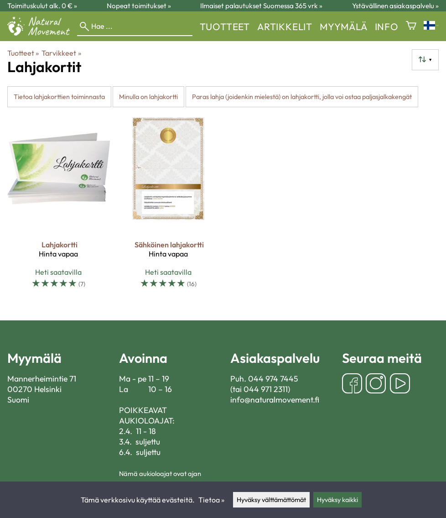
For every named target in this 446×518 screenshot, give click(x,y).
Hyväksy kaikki (337, 500)
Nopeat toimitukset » (139, 5)
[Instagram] (376, 384)
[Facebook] (352, 384)
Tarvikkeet (61, 53)
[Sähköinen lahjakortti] (168, 207)
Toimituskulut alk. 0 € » (42, 5)
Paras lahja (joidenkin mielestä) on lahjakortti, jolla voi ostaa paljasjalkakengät (302, 97)
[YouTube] (400, 384)
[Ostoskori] (411, 26)
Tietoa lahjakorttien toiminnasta (59, 97)
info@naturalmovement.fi (274, 399)
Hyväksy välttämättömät (271, 500)
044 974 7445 (273, 378)
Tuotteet (225, 26)
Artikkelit (284, 26)
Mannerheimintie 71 (41, 378)
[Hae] (134, 26)
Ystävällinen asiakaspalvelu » (395, 5)
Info (387, 26)
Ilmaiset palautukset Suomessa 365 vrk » (261, 5)
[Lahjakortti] (58, 207)
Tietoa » (211, 499)
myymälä (344, 26)
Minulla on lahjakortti (148, 97)
